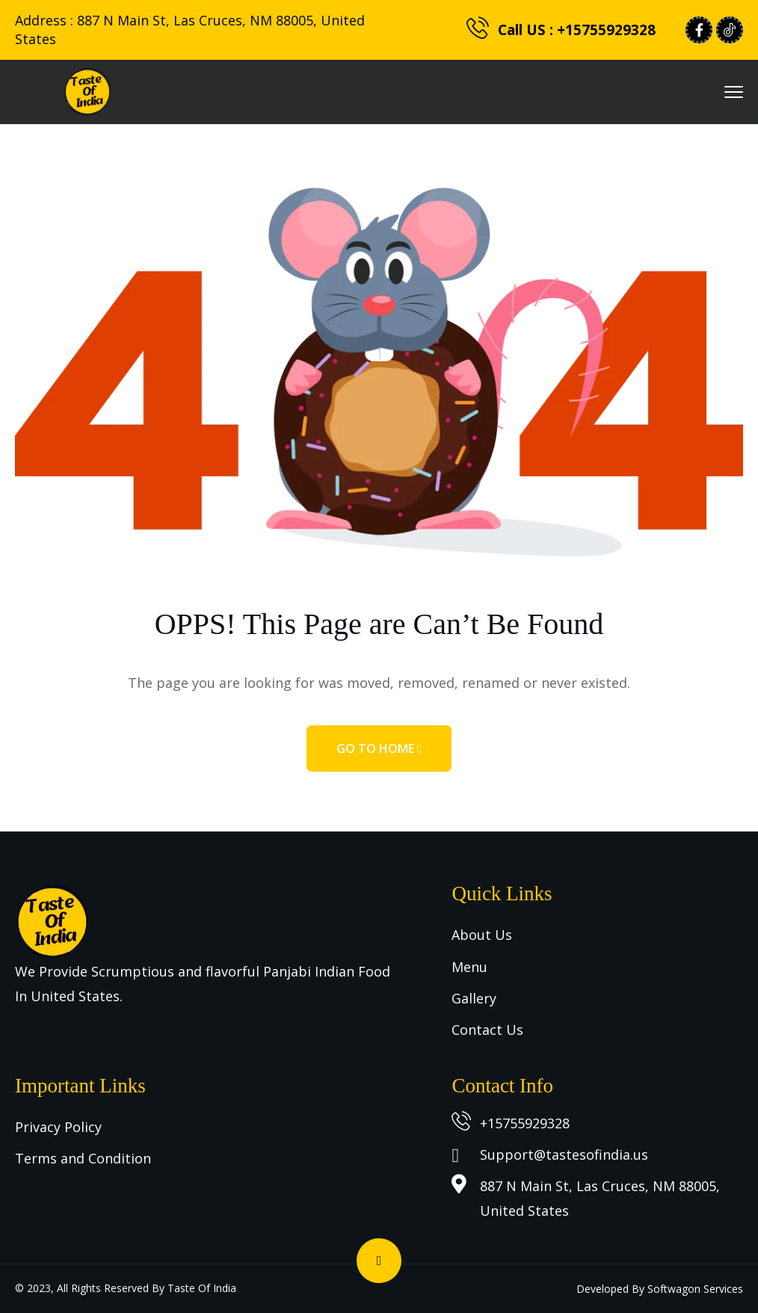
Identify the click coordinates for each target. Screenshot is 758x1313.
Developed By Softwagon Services (659, 1289)
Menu (469, 967)
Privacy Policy (58, 1127)
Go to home (379, 748)
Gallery (474, 998)
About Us (482, 935)
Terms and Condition (83, 1158)
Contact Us (487, 1030)
